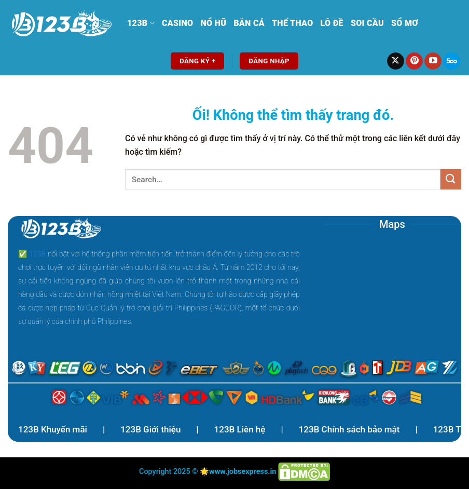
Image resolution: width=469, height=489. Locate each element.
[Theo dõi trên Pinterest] (414, 61)
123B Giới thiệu (150, 429)
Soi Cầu (367, 23)
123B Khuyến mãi (52, 429)
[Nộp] (450, 179)
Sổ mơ (404, 23)
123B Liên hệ (240, 429)
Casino (177, 23)
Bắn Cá (249, 23)
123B (141, 23)
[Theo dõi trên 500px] (451, 61)
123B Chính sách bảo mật (349, 429)
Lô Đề (332, 23)
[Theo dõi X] (395, 61)
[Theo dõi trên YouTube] (433, 61)
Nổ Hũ (213, 23)
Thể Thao (292, 23)
